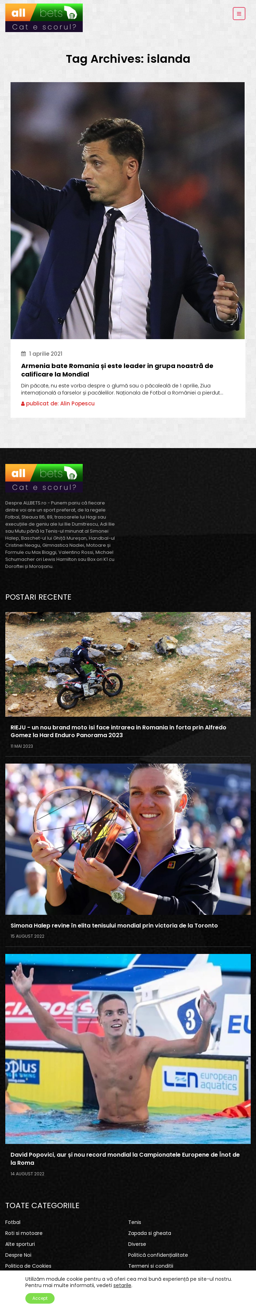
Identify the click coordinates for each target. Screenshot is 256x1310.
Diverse (137, 1244)
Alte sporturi (20, 1244)
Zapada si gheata (149, 1233)
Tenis (134, 1222)
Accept (40, 1298)
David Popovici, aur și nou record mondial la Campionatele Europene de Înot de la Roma (125, 1159)
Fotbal (12, 1222)
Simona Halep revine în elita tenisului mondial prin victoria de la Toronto (114, 926)
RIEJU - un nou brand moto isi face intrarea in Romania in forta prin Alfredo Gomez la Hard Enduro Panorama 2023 (118, 732)
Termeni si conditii (150, 1265)
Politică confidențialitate (158, 1255)
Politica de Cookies (28, 1265)
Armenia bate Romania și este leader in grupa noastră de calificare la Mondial (117, 370)
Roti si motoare (24, 1233)
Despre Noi (18, 1255)
